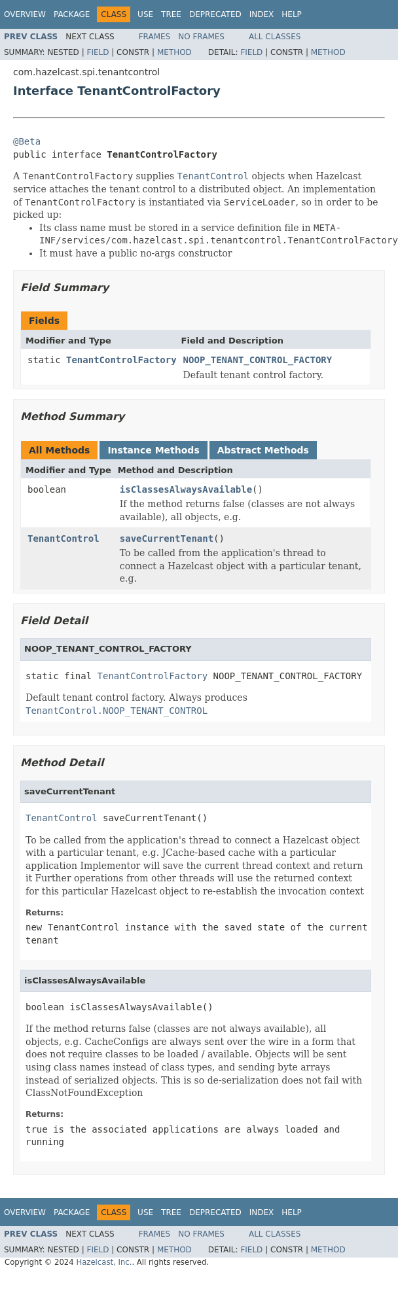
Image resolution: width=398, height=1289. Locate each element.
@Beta (27, 141)
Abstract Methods (263, 450)
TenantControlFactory (121, 360)
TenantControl (63, 538)
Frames (155, 36)
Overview (25, 14)
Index (261, 14)
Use (145, 14)
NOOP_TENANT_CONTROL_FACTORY (258, 360)
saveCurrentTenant (166, 538)
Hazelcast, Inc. (104, 1262)
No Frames (201, 36)
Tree (171, 14)
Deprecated (215, 14)
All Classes (274, 36)
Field (97, 52)
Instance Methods (153, 450)
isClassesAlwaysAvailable (186, 489)
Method (174, 52)
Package (72, 14)
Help (291, 14)
